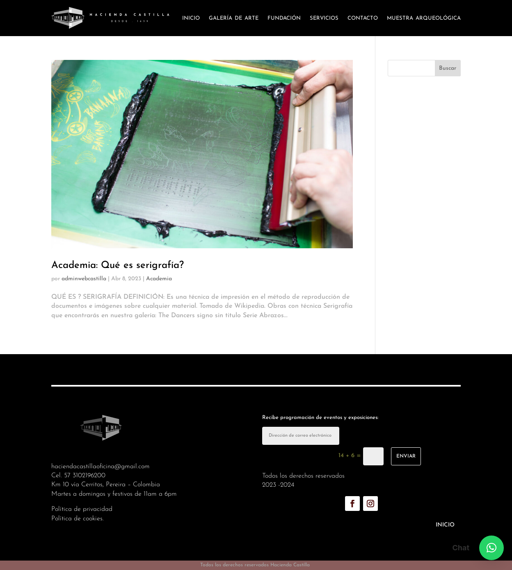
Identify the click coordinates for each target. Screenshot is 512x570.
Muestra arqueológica (424, 18)
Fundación (284, 18)
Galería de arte (233, 18)
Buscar (447, 68)
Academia (159, 279)
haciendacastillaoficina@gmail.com (100, 466)
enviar (406, 456)
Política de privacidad (81, 509)
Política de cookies (77, 518)
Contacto (362, 18)
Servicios (324, 18)
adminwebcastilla (84, 279)
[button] (491, 548)
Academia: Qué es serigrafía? (117, 265)
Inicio (191, 18)
